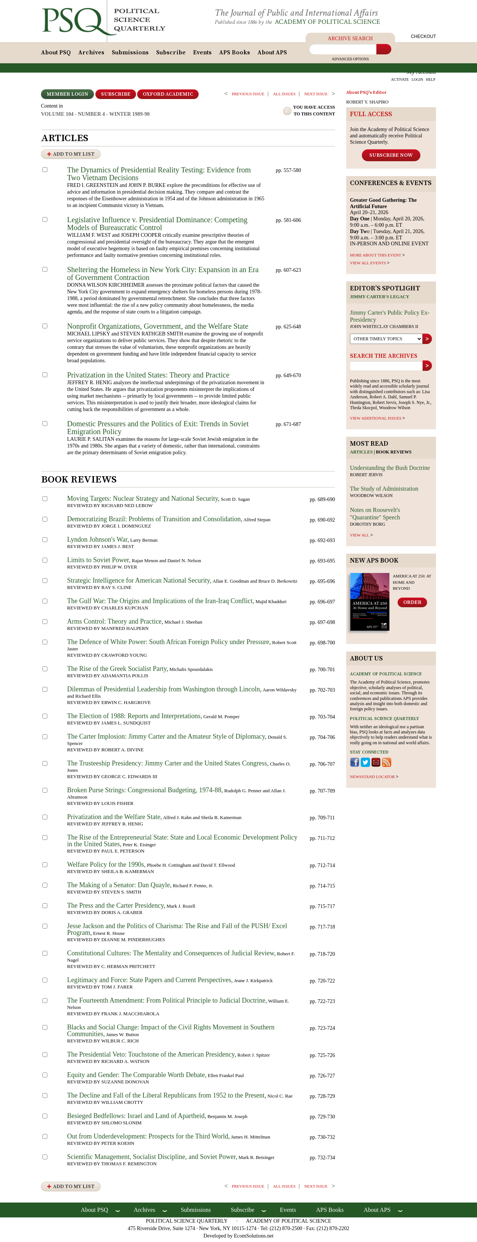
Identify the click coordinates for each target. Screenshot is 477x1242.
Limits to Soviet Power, (98, 562)
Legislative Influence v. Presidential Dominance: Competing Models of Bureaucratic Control (157, 226)
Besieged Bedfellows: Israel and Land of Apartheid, (136, 1118)
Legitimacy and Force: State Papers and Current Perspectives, (150, 982)
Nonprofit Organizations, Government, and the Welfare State (157, 328)
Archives (91, 54)
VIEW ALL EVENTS (368, 265)
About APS (272, 54)
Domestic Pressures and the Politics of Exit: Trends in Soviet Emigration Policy (158, 430)
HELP (430, 82)
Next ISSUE (316, 96)
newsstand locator (372, 779)
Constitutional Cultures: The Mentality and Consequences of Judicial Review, (171, 955)
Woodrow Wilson (371, 497)
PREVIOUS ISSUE (248, 96)
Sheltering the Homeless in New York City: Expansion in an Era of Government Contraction (163, 276)
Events (202, 54)
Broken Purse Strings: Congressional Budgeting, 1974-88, (145, 792)
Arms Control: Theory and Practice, (115, 623)
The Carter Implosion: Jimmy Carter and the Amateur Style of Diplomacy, (166, 738)
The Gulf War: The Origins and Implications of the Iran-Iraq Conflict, (160, 603)
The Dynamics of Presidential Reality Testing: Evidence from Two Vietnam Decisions (159, 176)
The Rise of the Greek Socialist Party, (117, 671)
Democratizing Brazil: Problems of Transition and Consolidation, (154, 521)
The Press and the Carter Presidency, (116, 907)
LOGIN (417, 82)
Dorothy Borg (367, 526)
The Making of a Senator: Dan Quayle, (119, 887)
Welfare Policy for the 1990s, (106, 866)
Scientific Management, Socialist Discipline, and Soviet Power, (152, 1159)
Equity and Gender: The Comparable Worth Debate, (136, 1077)
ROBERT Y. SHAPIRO (367, 104)
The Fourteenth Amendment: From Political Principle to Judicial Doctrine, (167, 1002)
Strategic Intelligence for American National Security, (139, 582)
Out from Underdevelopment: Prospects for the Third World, (148, 1138)
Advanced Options (350, 61)
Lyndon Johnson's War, (98, 541)
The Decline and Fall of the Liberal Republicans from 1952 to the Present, (166, 1097)
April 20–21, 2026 (383, 208)
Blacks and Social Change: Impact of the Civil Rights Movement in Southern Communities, (170, 1033)
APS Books (234, 54)
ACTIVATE (400, 82)
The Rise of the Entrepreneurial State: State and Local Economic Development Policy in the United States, (182, 843)
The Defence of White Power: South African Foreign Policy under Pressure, (169, 644)
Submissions (130, 54)
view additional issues (375, 420)
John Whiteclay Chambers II (384, 328)
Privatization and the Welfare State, (114, 819)
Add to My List (74, 156)
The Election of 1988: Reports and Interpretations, (134, 718)
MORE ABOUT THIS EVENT (375, 257)
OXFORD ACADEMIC (168, 96)
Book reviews (394, 454)
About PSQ (56, 54)
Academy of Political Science (333, 21)
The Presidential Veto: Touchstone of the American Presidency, (151, 1056)
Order (412, 604)
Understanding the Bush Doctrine (390, 469)
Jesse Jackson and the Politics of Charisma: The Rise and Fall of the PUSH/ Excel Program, (177, 931)
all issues (284, 96)
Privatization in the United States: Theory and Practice (148, 377)
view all (359, 537)
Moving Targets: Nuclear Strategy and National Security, (143, 500)
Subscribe (171, 54)
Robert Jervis (366, 476)
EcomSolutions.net (254, 1238)
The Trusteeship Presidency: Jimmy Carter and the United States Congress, (168, 765)
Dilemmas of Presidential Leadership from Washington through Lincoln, (164, 691)
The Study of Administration (384, 491)
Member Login (67, 96)
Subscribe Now (391, 157)
